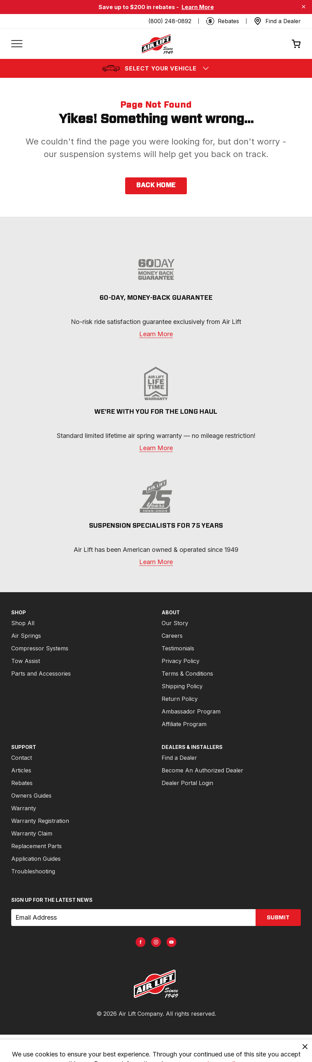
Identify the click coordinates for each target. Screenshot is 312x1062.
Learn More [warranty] (156, 334)
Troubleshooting (33, 871)
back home (155, 185)
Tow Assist (25, 660)
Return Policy (180, 698)
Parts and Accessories (41, 673)
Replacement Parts (36, 846)
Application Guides (36, 858)
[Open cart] (296, 43)
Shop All (22, 623)
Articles (21, 770)
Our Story (175, 623)
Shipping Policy (182, 686)
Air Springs (26, 635)
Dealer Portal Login (187, 782)
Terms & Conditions (187, 673)
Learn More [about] (156, 562)
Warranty (23, 808)
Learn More (198, 7)
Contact (21, 757)
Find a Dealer (179, 757)
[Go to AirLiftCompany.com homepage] (156, 983)
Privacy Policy (180, 660)
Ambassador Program (191, 711)
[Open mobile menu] (16, 43)
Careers (172, 635)
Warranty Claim (31, 833)
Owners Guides (31, 795)
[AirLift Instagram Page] (156, 942)
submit (278, 917)
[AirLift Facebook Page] (140, 942)
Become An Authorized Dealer (202, 770)
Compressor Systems (39, 648)
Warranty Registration (40, 820)
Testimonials (178, 648)
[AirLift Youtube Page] (171, 942)
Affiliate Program (184, 724)
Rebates (22, 782)
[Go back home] (157, 43)
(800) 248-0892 (169, 21)
